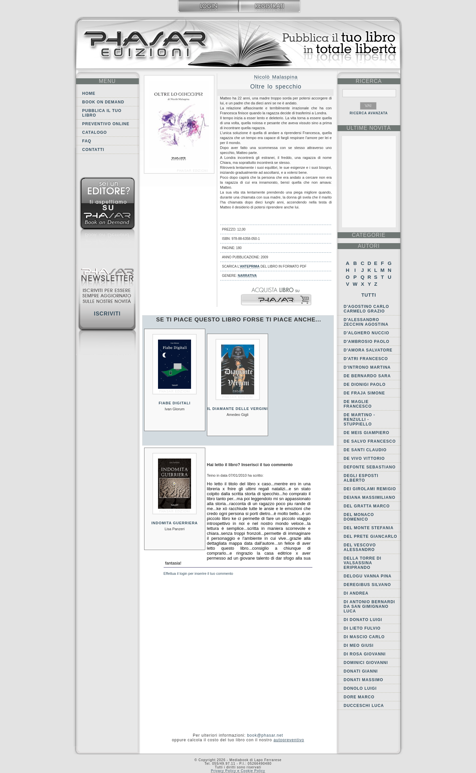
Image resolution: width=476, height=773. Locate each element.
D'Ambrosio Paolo (367, 341)
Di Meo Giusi (359, 645)
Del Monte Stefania (369, 528)
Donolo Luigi (360, 688)
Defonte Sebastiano (370, 467)
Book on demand (103, 102)
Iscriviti (107, 313)
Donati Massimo (363, 680)
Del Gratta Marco (367, 506)
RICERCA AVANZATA (369, 113)
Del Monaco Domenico (359, 517)
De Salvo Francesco (370, 441)
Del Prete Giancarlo (370, 536)
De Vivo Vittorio (364, 458)
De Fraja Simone (364, 393)
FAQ (87, 141)
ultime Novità (368, 128)
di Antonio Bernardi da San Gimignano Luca (369, 606)
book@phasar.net (265, 735)
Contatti (93, 149)
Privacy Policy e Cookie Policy (238, 771)
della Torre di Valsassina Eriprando (362, 563)
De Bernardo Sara (367, 376)
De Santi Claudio (365, 450)
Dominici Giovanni (366, 662)
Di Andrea (356, 593)
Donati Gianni (361, 671)
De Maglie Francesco (358, 404)
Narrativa (247, 275)
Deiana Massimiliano (370, 497)
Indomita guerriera (174, 523)
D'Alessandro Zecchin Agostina (366, 322)
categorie (368, 235)
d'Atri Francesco (366, 358)
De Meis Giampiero (366, 432)
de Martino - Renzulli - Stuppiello (359, 419)
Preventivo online (106, 124)
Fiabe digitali (174, 403)
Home (89, 93)
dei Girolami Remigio (370, 489)
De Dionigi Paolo (365, 384)
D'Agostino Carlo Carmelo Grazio (366, 308)
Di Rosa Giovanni (365, 654)
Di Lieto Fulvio (362, 628)
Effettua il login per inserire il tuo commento (198, 573)
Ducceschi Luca (364, 705)
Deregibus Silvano (367, 584)
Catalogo (94, 132)
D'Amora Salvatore (368, 350)
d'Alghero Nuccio (366, 333)
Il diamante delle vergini (237, 409)
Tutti (368, 295)
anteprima (249, 266)
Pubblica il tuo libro (102, 113)
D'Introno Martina (367, 367)
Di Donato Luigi (363, 619)
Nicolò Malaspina (276, 77)
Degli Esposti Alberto (361, 478)
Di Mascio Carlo (364, 637)
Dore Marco (359, 697)
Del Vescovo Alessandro (360, 547)
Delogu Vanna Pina (368, 576)
